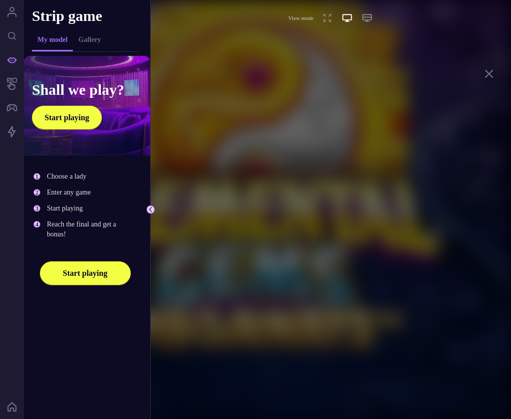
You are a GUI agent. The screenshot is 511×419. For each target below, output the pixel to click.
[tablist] (85, 40)
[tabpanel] (87, 231)
